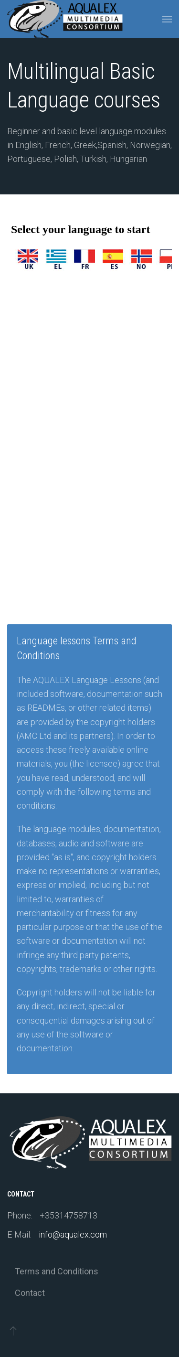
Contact (30, 1293)
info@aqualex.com (73, 1234)
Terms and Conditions (56, 1271)
